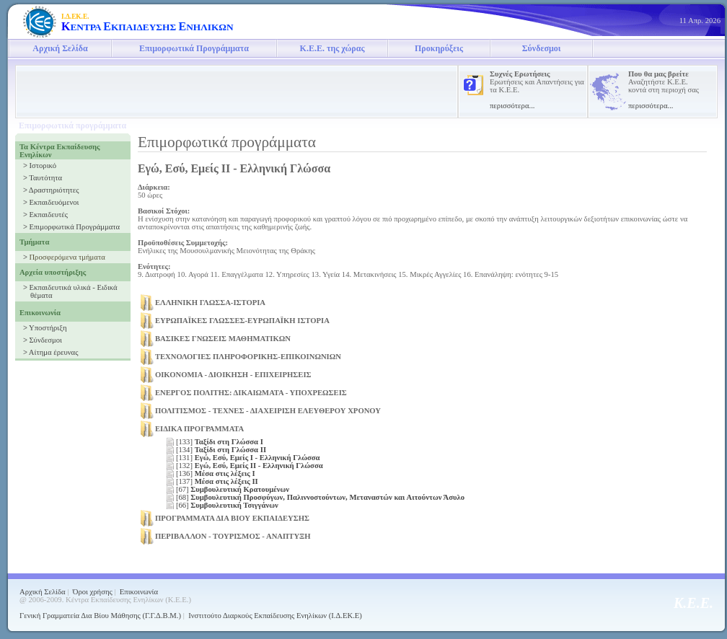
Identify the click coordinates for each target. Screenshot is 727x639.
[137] (217, 481)
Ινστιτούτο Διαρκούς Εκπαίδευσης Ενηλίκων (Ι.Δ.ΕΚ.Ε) (275, 616)
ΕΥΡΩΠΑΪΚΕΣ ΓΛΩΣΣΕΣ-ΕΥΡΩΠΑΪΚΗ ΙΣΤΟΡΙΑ (242, 321)
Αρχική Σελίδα (59, 48)
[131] (248, 458)
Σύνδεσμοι (541, 48)
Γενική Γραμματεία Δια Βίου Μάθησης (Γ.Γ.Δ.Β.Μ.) (100, 616)
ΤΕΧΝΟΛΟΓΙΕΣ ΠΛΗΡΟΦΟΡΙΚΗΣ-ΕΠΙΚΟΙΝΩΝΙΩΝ (248, 357)
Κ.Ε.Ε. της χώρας (332, 48)
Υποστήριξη (48, 328)
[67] (232, 489)
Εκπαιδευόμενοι (54, 202)
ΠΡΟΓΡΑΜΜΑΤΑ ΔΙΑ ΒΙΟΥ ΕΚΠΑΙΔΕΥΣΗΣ (232, 518)
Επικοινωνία (139, 592)
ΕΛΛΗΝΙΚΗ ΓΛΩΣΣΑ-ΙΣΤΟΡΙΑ (210, 303)
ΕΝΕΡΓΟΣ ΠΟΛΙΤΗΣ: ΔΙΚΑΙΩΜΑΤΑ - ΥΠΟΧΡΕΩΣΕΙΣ (251, 393)
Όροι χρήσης (93, 592)
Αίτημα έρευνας (54, 352)
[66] (227, 505)
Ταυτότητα (45, 178)
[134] (221, 450)
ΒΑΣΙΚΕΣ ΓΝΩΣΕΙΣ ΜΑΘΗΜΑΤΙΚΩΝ (223, 339)
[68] (320, 497)
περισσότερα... (512, 106)
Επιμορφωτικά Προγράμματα (194, 48)
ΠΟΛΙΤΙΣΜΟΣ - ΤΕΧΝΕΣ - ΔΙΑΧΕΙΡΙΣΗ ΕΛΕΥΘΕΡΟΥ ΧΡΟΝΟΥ (268, 411)
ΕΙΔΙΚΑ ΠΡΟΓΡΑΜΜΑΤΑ (199, 429)
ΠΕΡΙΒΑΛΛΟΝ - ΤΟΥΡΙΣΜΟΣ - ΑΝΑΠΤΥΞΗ (233, 536)
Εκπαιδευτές (48, 215)
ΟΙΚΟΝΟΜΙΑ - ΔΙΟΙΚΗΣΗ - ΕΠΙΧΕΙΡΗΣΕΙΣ (233, 375)
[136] (215, 473)
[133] (219, 442)
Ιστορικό (42, 165)
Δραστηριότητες (54, 190)
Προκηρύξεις (439, 48)
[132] (249, 466)
